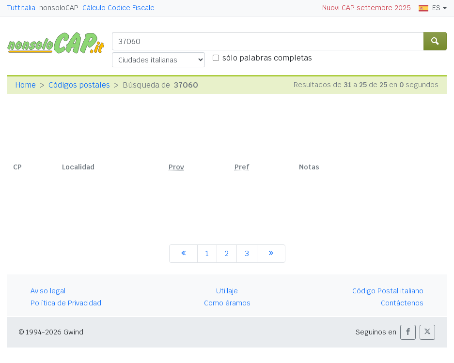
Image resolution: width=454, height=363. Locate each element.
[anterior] (183, 253)
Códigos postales (79, 85)
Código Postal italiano (387, 291)
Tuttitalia (21, 7)
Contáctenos (402, 303)
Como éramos (227, 303)
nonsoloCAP (58, 7)
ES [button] (429, 7)
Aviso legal (48, 291)
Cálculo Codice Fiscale (118, 7)
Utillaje (227, 291)
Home (25, 85)
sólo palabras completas (267, 58)
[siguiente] (271, 253)
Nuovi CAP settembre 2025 (366, 7)
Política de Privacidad (66, 303)
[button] (408, 332)
